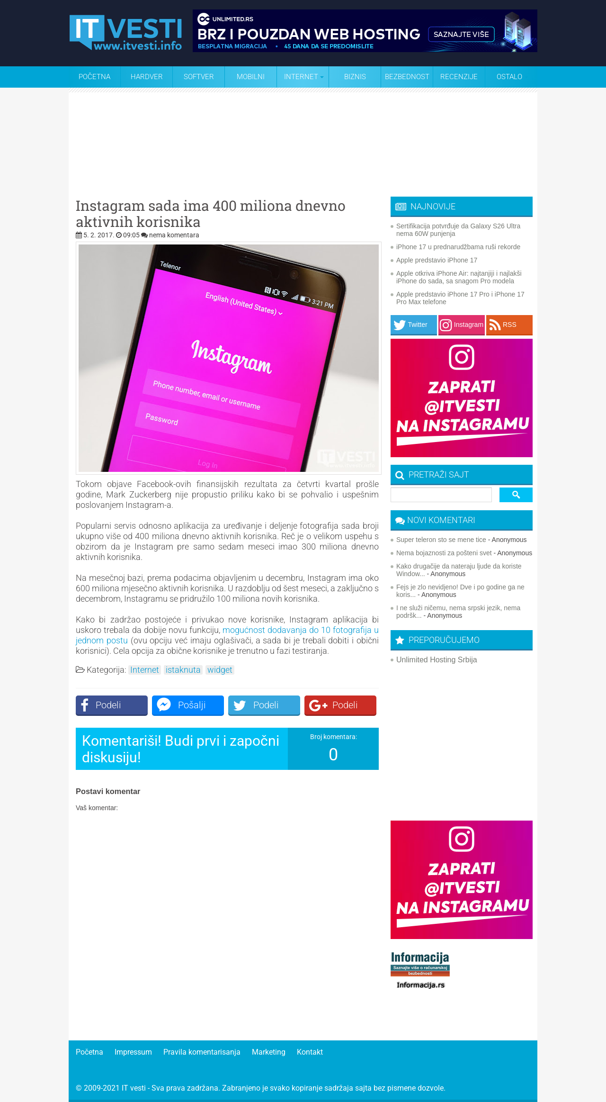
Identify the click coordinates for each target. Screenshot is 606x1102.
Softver (199, 76)
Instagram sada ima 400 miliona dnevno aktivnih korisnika (211, 214)
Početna (94, 76)
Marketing (268, 1052)
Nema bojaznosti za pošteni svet (444, 553)
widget (219, 670)
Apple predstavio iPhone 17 (436, 260)
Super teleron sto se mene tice (441, 539)
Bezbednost (407, 76)
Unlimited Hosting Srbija (436, 660)
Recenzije (459, 76)
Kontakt (310, 1052)
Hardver (147, 76)
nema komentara (174, 235)
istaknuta (183, 670)
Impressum (133, 1052)
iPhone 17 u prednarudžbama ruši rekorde (458, 247)
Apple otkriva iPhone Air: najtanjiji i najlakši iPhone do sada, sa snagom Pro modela (459, 277)
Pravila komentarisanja (202, 1052)
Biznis (355, 76)
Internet (144, 670)
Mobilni (251, 76)
